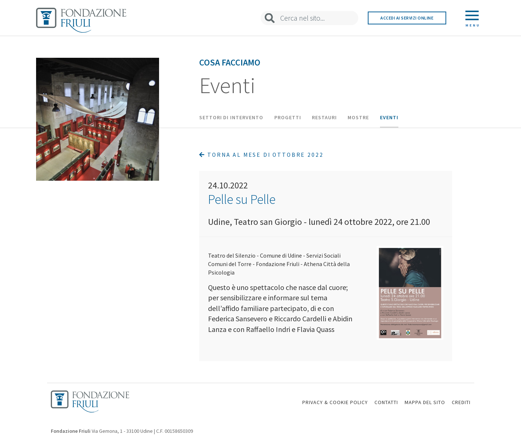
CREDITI (461, 402)
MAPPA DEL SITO (425, 402)
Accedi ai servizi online (406, 18)
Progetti (287, 117)
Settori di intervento (231, 117)
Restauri (324, 117)
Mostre (358, 117)
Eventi (389, 117)
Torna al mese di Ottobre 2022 (261, 154)
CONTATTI (386, 402)
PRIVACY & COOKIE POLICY (335, 402)
